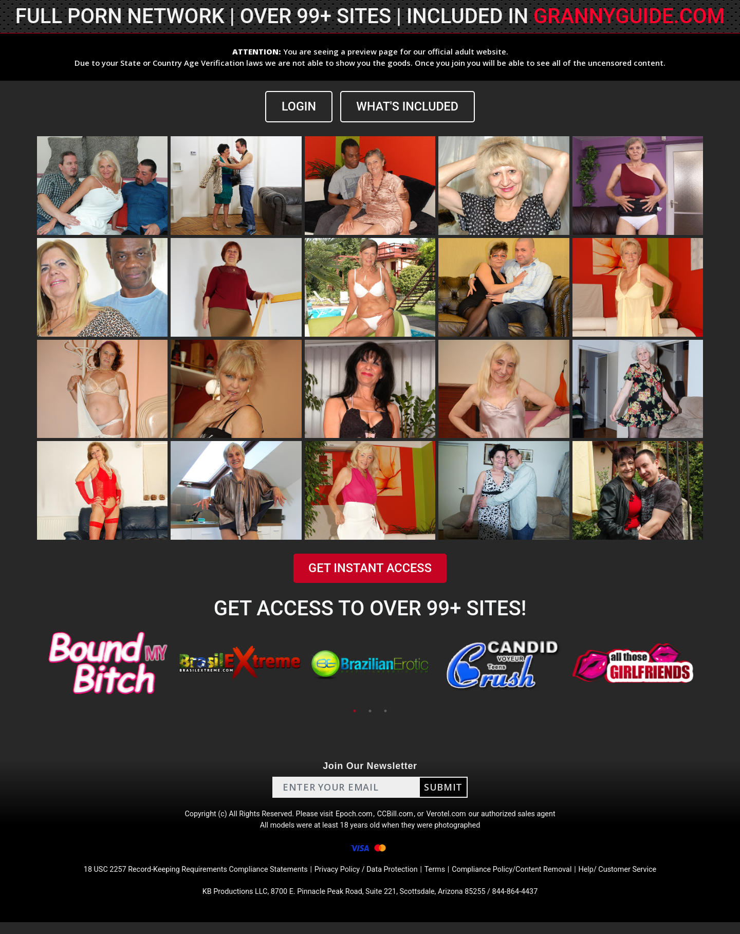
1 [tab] (354, 711)
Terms (442, 878)
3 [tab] (385, 711)
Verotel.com (453, 816)
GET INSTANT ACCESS (370, 569)
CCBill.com (398, 816)
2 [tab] (370, 711)
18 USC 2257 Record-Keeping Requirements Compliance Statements (179, 878)
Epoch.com (353, 816)
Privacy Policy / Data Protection (366, 878)
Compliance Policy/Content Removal (526, 878)
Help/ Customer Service (642, 878)
